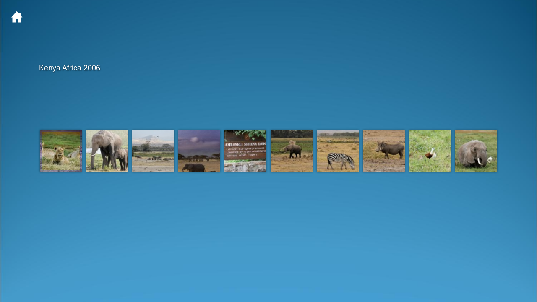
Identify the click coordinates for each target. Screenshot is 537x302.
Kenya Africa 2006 (268, 68)
